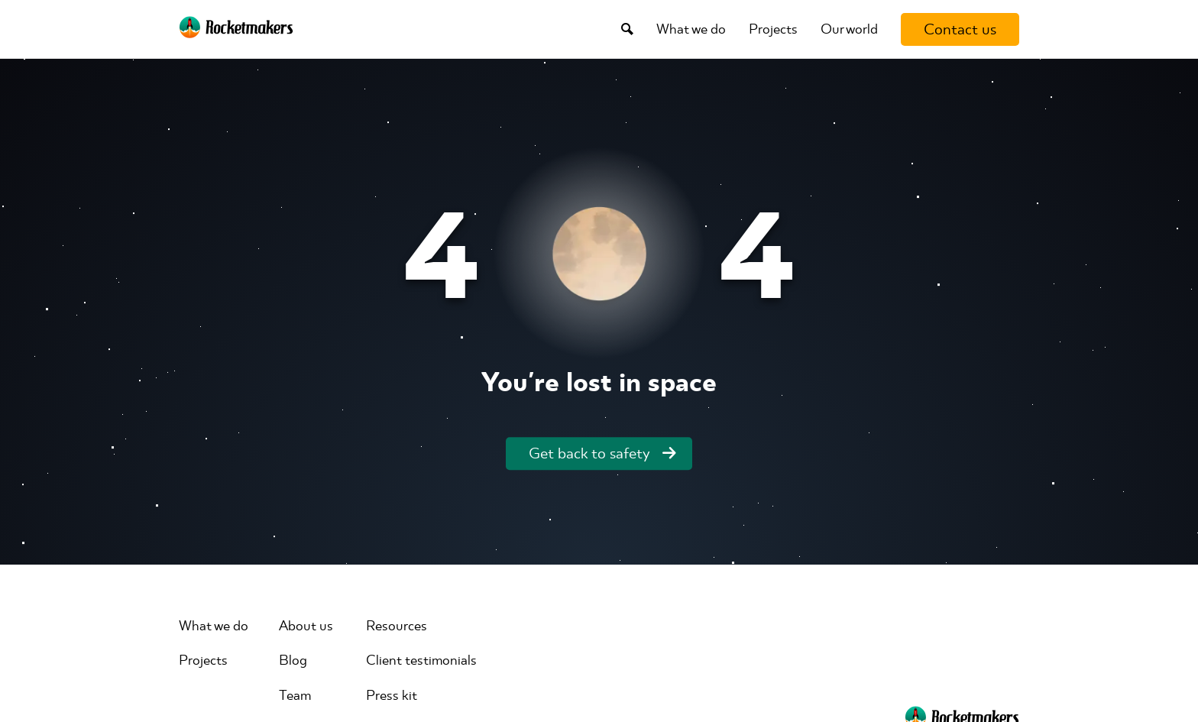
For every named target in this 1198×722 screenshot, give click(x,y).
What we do (691, 29)
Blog (293, 660)
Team (295, 695)
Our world (849, 29)
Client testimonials (421, 660)
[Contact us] (960, 29)
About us (306, 625)
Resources (396, 625)
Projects (773, 29)
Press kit (391, 695)
